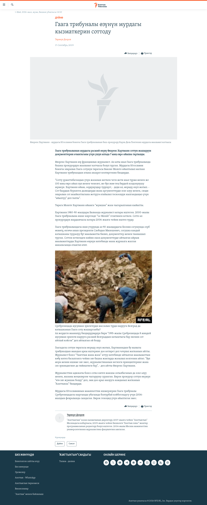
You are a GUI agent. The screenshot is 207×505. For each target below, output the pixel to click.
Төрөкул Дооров (63, 39)
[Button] (130, 53)
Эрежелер (20, 472)
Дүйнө (59, 17)
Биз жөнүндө (21, 467)
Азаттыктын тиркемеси (27, 483)
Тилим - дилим (67, 461)
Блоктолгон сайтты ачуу (27, 461)
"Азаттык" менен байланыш (29, 494)
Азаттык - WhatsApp (25, 478)
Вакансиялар (21, 489)
